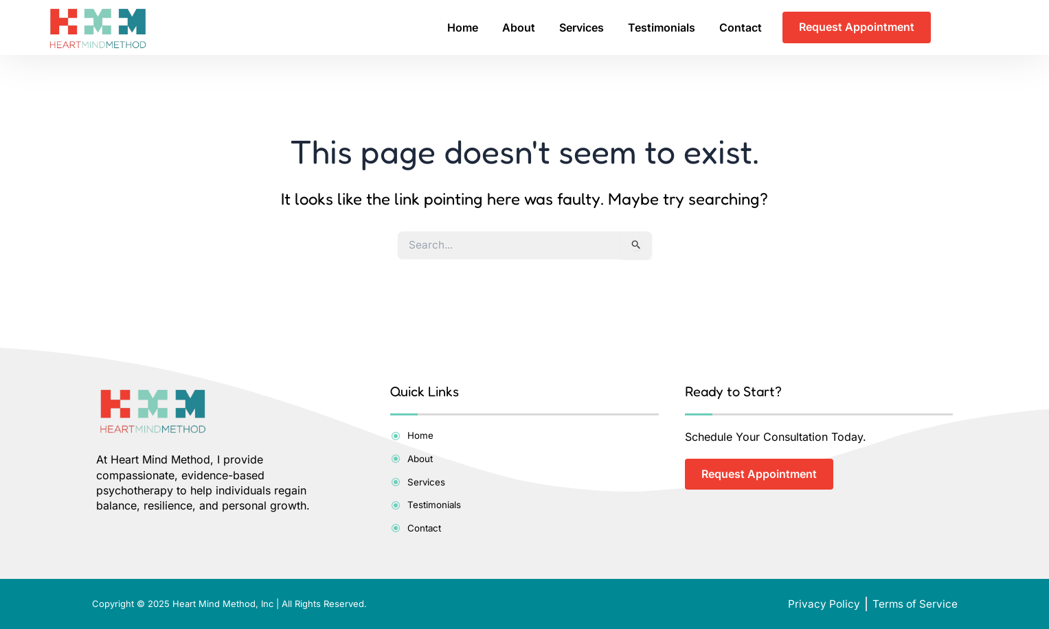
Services (581, 27)
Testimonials (661, 27)
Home (462, 27)
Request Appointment (856, 27)
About (518, 27)
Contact (740, 27)
